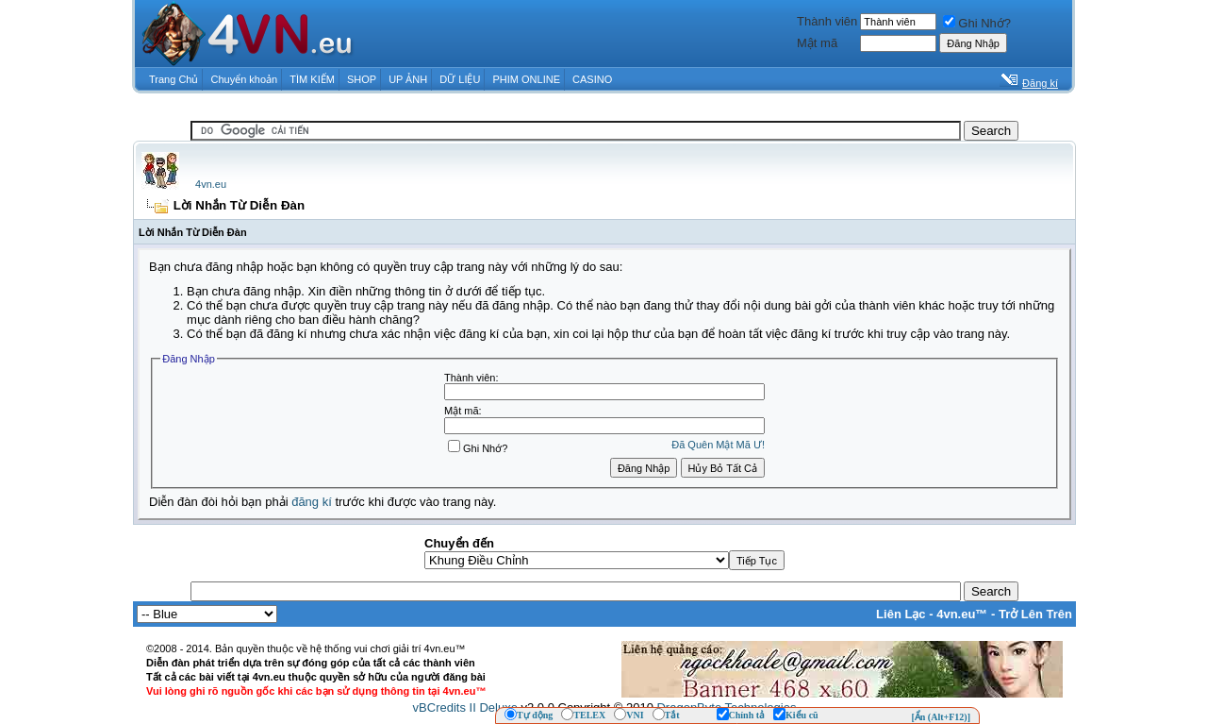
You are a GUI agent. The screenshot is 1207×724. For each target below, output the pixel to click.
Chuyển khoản (244, 79)
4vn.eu (210, 184)
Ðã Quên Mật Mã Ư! (718, 444)
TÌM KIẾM (312, 79)
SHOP (361, 79)
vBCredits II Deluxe (465, 707)
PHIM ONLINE (526, 79)
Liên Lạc (901, 614)
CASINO (592, 79)
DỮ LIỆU (459, 79)
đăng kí (311, 502)
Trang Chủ (173, 79)
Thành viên (827, 21)
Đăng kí (1040, 83)
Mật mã (817, 43)
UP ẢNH (408, 79)
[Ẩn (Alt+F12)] (940, 717)
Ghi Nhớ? (977, 23)
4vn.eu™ (961, 614)
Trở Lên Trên (1035, 614)
